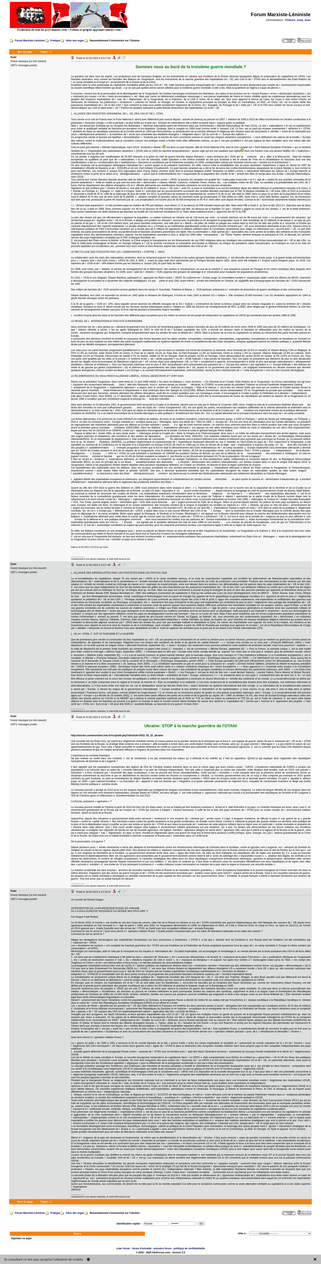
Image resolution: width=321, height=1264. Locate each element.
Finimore (290, 20)
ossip (300, 20)
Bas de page (25, 51)
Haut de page (25, 1201)
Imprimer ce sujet (21, 1238)
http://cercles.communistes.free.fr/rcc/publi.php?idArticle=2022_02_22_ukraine (117, 735)
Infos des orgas (75, 40)
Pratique (55, 40)
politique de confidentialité (189, 1248)
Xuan (308, 20)
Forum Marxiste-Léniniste (30, 40)
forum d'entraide (141, 1248)
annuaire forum (162, 1248)
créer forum (123, 1248)
